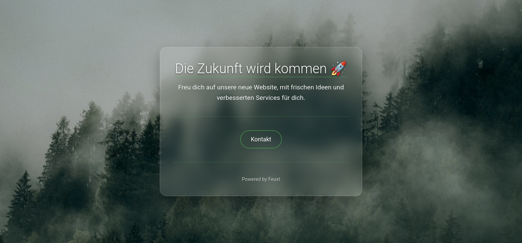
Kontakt (261, 139)
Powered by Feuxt (261, 179)
